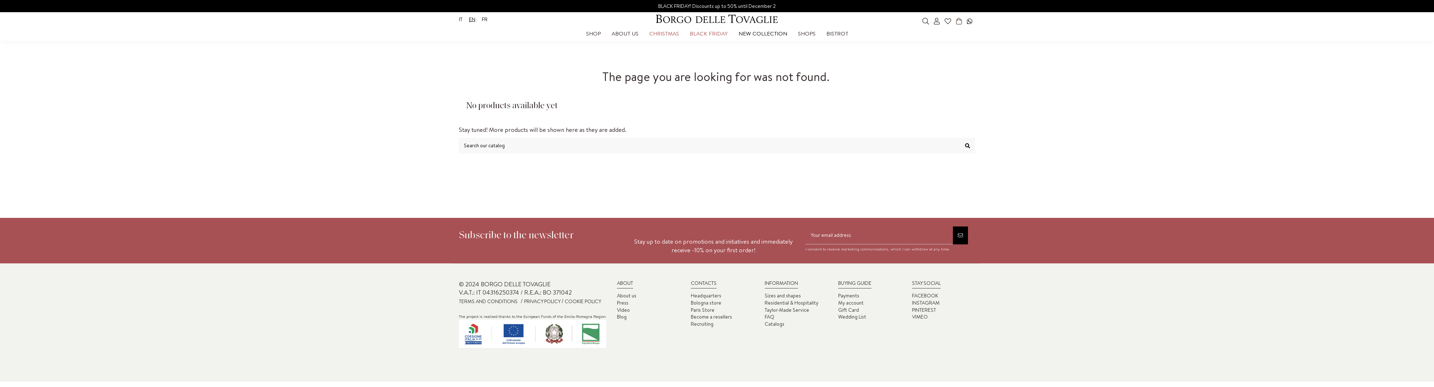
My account (851, 302)
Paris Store (702, 309)
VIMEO (920, 316)
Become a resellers (711, 316)
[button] (593, 34)
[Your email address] (879, 235)
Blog (622, 316)
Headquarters (706, 295)
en (472, 19)
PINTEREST (924, 309)
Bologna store (706, 302)
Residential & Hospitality (791, 302)
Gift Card (848, 309)
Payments (848, 295)
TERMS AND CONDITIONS (488, 301)
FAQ (769, 316)
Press (622, 302)
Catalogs (774, 323)
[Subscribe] (960, 235)
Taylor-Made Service (787, 309)
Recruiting (702, 323)
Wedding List (852, 316)
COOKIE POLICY (582, 301)
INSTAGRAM (926, 302)
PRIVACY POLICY (542, 301)
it (460, 19)
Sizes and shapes (783, 295)
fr (485, 19)
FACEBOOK (925, 295)
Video (623, 309)
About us (626, 295)
